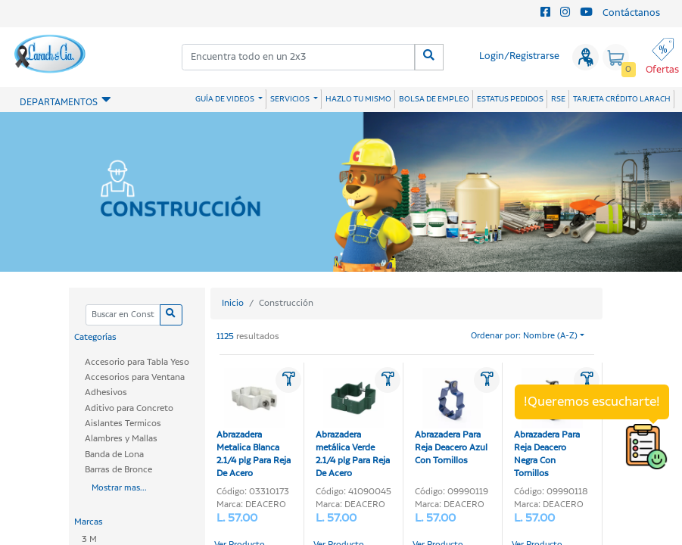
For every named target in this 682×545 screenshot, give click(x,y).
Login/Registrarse (519, 56)
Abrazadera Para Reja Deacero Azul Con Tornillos (451, 417)
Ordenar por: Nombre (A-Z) (524, 336)
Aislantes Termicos (123, 423)
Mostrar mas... (119, 488)
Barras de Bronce (118, 469)
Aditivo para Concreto (129, 408)
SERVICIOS (290, 99)
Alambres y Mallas (121, 438)
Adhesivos (106, 392)
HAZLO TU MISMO (358, 99)
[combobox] (298, 57)
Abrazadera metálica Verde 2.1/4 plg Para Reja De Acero (353, 424)
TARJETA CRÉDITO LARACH (622, 99)
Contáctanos (631, 13)
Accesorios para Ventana (135, 377)
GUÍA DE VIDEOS (225, 99)
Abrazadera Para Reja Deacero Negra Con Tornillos (548, 424)
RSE (558, 99)
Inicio (233, 303)
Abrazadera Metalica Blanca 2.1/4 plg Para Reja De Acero (253, 424)
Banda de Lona (114, 454)
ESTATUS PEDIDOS (510, 99)
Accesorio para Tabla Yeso (137, 362)
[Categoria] (123, 315)
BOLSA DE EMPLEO (434, 99)
